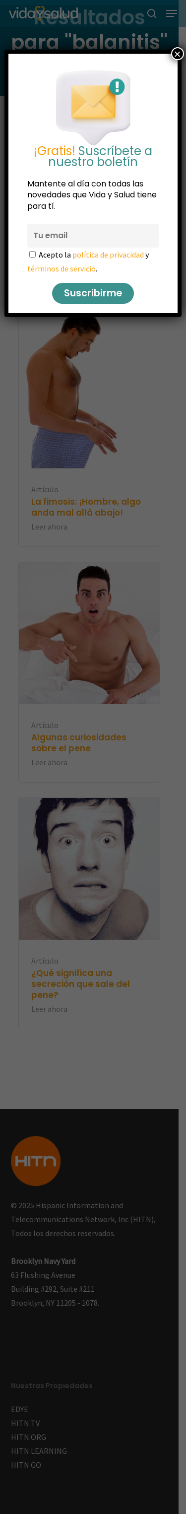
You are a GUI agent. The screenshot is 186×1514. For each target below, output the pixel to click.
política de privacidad (108, 255)
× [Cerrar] (177, 53)
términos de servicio (61, 268)
